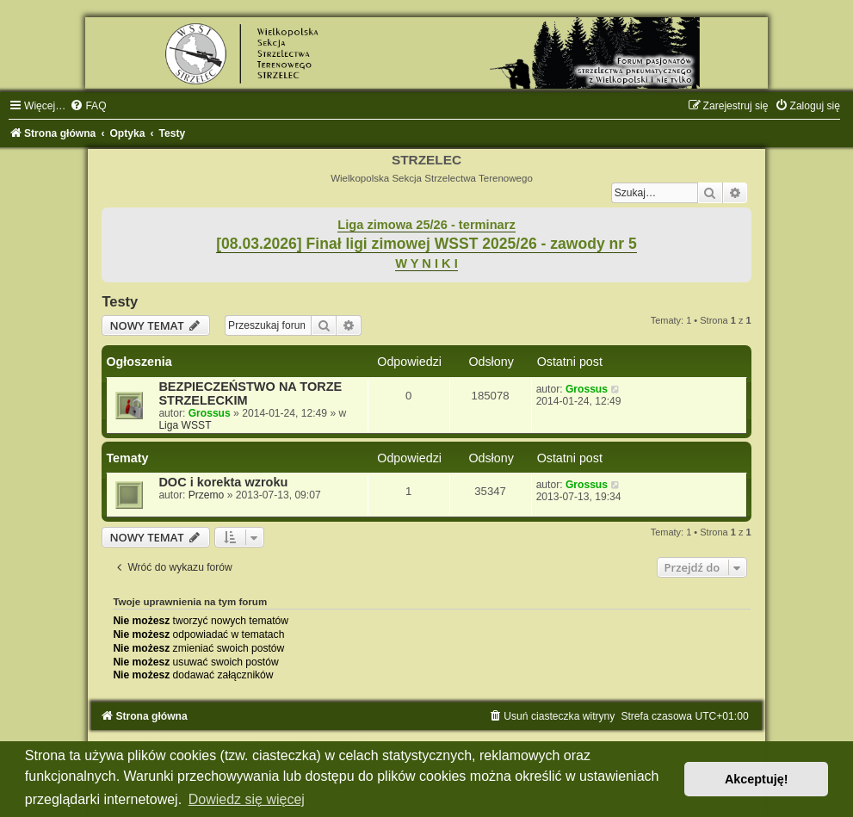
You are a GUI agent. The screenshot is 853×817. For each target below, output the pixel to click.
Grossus (210, 413)
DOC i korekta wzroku (222, 482)
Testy (120, 301)
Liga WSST (184, 425)
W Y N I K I (426, 263)
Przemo (207, 495)
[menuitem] (88, 106)
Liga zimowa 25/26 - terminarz (426, 225)
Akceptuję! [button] (756, 779)
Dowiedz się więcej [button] (247, 799)
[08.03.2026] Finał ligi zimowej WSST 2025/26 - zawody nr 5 (426, 243)
